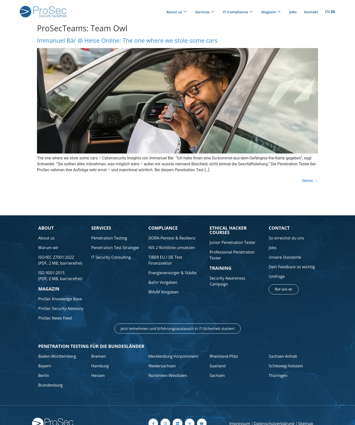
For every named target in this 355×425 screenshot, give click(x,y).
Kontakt (311, 11)
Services (204, 12)
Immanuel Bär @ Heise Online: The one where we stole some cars (127, 40)
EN (327, 12)
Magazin (270, 12)
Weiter (310, 180)
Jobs (293, 11)
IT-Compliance (237, 12)
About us (176, 12)
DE (333, 12)
